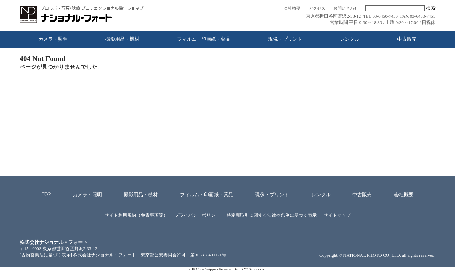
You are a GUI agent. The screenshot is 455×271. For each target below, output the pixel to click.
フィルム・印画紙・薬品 (203, 39)
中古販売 (407, 39)
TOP (46, 194)
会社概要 (292, 8)
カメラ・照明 (53, 39)
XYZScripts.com (254, 269)
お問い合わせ (345, 8)
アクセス (317, 8)
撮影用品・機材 (122, 39)
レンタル (349, 39)
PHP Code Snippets (203, 269)
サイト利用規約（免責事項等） (136, 215)
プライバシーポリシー (197, 215)
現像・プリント (285, 39)
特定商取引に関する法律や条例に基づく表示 (272, 215)
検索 (431, 8)
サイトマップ (337, 215)
